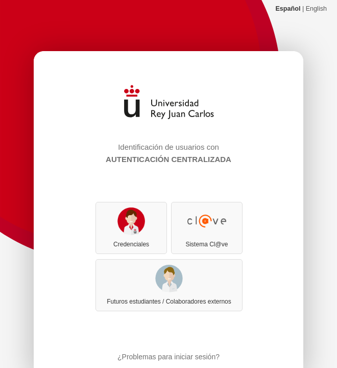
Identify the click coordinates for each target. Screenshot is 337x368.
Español (287, 8)
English (316, 8)
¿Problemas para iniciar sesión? (168, 357)
